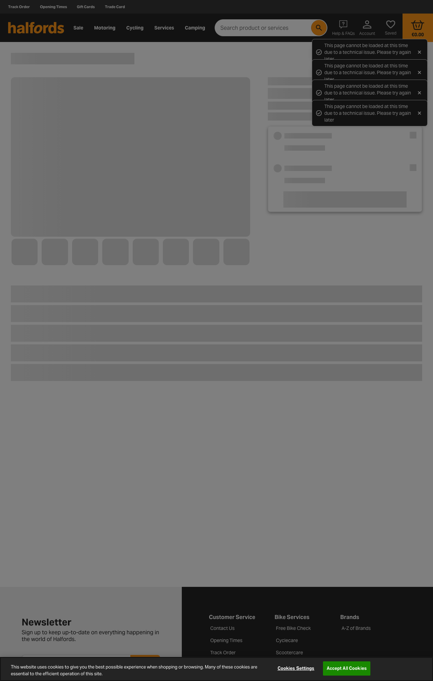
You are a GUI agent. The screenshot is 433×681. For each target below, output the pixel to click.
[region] (216, 669)
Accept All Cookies (347, 668)
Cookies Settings (296, 668)
